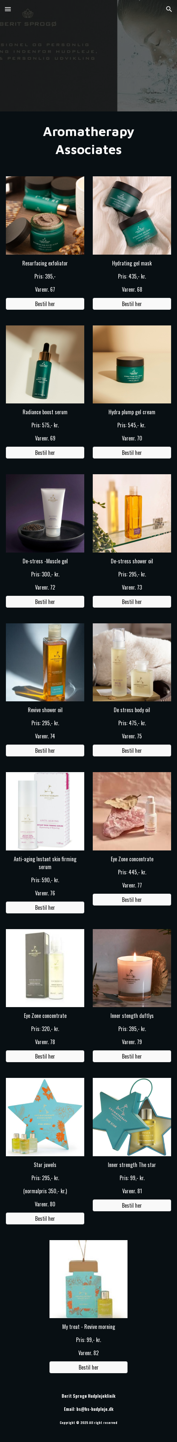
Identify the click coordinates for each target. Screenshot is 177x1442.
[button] (8, 9)
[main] (88, 140)
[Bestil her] (45, 304)
